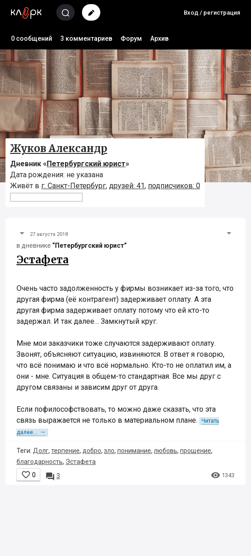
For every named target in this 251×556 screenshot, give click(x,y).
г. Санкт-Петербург (73, 185)
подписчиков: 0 (174, 185)
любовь (165, 450)
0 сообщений (31, 38)
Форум (131, 38)
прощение (195, 450)
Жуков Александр (58, 148)
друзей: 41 (127, 185)
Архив (159, 38)
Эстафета (42, 259)
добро (91, 450)
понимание (134, 450)
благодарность (39, 461)
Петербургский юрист (86, 163)
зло (109, 450)
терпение (65, 450)
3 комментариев (86, 38)
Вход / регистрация (212, 12)
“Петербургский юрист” (89, 245)
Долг (41, 450)
